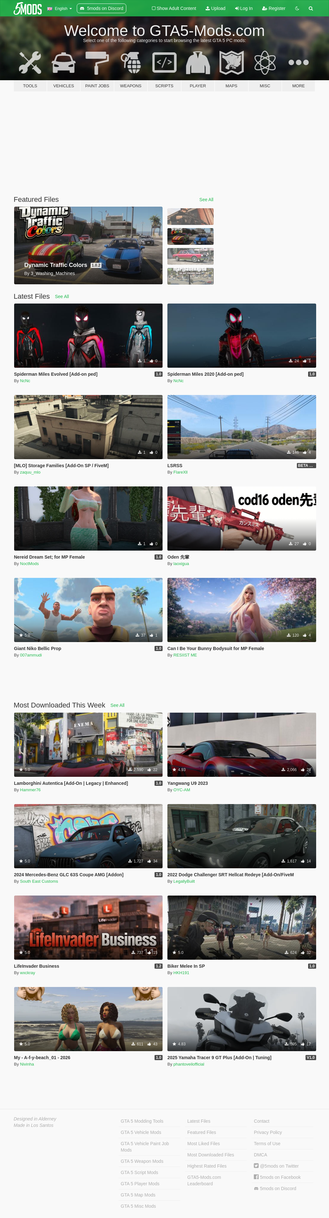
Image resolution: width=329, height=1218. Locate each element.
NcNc (25, 380)
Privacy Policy (268, 1132)
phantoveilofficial (188, 1064)
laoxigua (181, 563)
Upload (215, 8)
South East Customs (39, 881)
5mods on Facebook (277, 1177)
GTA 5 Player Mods (140, 1183)
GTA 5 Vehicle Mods (141, 1132)
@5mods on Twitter (276, 1166)
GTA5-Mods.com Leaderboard (204, 1180)
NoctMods (29, 563)
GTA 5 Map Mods (138, 1194)
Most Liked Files (203, 1143)
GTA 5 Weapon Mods (142, 1161)
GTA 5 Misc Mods (138, 1206)
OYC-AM (181, 789)
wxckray (27, 972)
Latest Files (198, 1121)
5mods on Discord (275, 1188)
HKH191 (181, 972)
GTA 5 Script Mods (139, 1172)
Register (273, 8)
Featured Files (201, 1132)
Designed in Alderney (35, 1118)
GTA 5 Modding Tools (142, 1121)
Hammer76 (30, 789)
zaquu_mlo (30, 472)
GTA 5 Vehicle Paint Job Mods (145, 1147)
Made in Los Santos (34, 1125)
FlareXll (180, 472)
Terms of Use (267, 1143)
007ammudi (31, 655)
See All (207, 199)
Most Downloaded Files (210, 1154)
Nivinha (27, 1064)
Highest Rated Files (207, 1166)
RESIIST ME (185, 655)
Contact (261, 1121)
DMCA (260, 1154)
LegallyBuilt (184, 881)
